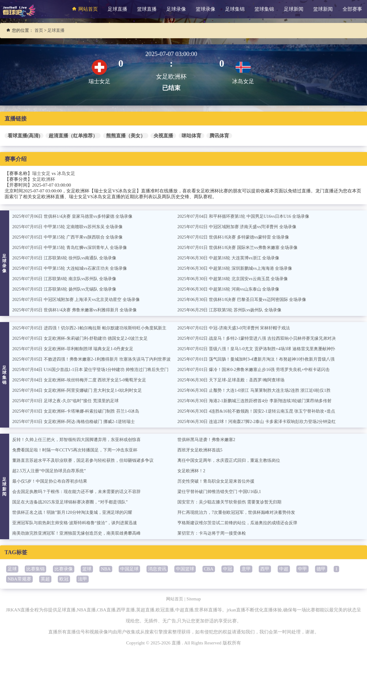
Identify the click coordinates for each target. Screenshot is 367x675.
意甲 (246, 568)
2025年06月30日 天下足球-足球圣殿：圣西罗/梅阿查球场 (234, 379)
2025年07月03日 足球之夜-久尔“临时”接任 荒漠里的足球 (69, 400)
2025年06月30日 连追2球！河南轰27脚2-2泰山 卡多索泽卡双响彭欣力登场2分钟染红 (262, 421)
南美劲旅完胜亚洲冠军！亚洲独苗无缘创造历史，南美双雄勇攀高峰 (81, 533)
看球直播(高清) (24, 135)
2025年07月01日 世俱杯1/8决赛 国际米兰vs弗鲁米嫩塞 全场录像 (241, 247)
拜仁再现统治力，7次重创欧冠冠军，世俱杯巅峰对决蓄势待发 (240, 512)
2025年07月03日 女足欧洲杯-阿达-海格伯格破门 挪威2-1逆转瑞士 (77, 421)
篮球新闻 (323, 9)
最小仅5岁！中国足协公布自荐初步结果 (52, 481)
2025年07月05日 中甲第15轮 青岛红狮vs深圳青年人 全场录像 (73, 247)
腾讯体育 (219, 135)
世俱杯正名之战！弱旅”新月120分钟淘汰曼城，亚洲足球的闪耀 (76, 512)
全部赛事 (352, 9)
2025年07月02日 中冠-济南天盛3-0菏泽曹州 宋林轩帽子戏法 (237, 327)
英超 (45, 579)
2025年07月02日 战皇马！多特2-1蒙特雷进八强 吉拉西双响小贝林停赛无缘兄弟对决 (262, 338)
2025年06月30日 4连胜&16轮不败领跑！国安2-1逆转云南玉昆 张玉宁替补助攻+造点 (261, 411)
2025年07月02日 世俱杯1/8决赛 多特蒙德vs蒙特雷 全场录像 (236, 237)
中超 (283, 568)
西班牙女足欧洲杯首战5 (201, 449)
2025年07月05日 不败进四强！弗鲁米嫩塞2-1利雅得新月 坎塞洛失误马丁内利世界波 (96, 359)
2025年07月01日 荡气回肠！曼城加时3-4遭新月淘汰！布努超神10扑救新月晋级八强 (261, 359)
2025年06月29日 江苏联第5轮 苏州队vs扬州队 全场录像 (232, 309)
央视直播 (163, 135)
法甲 (82, 579)
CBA (208, 568)
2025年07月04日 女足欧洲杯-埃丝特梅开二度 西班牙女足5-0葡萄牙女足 (83, 379)
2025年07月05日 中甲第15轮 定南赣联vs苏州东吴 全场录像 (71, 226)
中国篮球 (185, 568)
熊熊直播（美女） (125, 135)
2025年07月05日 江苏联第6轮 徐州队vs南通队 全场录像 (67, 257)
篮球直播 (147, 9)
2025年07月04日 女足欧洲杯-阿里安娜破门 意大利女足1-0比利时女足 (81, 390)
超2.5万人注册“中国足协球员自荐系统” (51, 470)
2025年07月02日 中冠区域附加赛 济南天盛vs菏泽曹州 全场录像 (240, 226)
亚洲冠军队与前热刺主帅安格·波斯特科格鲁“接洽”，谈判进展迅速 (79, 522)
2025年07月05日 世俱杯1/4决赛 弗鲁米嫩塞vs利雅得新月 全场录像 (78, 309)
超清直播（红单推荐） (73, 135)
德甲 (321, 568)
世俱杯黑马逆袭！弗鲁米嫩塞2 (208, 439)
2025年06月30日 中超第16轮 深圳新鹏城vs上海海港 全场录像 (238, 268)
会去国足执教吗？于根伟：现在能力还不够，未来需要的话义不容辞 (81, 491)
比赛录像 (63, 568)
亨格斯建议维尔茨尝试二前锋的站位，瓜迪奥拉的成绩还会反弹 (241, 522)
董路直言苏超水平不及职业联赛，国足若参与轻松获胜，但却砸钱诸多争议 (88, 460)
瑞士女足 (41, 173)
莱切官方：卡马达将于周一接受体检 (214, 533)
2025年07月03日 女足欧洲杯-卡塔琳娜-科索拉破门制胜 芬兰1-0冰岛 (80, 411)
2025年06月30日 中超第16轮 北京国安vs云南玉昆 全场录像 (236, 278)
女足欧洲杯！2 (192, 470)
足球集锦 (235, 9)
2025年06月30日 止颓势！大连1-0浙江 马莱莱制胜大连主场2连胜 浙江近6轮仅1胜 (259, 390)
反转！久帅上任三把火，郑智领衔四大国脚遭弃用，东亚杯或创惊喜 (81, 439)
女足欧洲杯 (43, 179)
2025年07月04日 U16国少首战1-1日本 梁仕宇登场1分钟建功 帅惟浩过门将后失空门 (95, 369)
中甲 (302, 568)
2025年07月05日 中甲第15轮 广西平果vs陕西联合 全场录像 (71, 237)
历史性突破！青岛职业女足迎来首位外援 (218, 481)
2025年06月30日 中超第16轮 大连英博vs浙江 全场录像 (231, 257)
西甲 (264, 568)
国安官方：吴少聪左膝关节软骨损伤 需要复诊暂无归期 (233, 501)
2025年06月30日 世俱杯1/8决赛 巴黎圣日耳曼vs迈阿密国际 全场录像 (246, 299)
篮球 (86, 568)
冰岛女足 (66, 173)
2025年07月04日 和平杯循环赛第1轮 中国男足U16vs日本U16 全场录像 (247, 216)
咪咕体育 (191, 135)
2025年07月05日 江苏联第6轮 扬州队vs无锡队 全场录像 (67, 289)
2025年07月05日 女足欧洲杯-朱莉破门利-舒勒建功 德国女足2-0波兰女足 (84, 338)
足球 (12, 568)
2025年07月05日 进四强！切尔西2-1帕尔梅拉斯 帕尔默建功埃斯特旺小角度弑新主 (94, 327)
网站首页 (84, 9)
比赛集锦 (35, 568)
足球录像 (176, 9)
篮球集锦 (264, 9)
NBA (106, 568)
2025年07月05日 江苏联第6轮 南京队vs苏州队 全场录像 (67, 278)
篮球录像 (205, 9)
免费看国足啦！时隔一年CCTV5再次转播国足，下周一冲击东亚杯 (79, 449)
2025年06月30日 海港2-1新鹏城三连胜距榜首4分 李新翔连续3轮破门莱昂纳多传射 (259, 400)
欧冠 (64, 579)
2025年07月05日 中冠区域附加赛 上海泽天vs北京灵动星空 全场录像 (80, 299)
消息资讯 (157, 568)
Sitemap (194, 598)
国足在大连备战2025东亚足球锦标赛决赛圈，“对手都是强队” (73, 501)
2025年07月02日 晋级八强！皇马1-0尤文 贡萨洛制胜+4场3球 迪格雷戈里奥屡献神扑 (261, 348)
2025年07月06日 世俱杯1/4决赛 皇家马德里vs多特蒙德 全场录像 (76, 216)
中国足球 (129, 568)
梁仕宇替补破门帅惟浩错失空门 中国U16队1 (222, 491)
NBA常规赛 (19, 579)
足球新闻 (293, 9)
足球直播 (117, 9)
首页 (39, 30)
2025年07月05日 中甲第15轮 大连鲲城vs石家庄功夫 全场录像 (73, 268)
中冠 (227, 568)
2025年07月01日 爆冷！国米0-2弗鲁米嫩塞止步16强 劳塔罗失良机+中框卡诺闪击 (258, 369)
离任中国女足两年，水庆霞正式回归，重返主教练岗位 (232, 460)
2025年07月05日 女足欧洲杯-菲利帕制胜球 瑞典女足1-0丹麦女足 (77, 348)
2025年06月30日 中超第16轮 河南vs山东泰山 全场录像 (231, 289)
